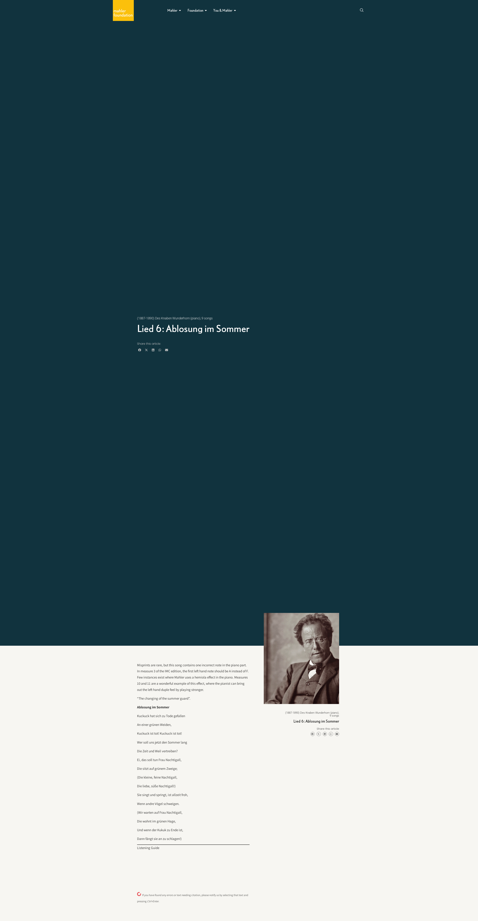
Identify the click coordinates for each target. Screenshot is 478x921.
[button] (139, 349)
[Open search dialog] (362, 10)
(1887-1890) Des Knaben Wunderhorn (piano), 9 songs (175, 318)
